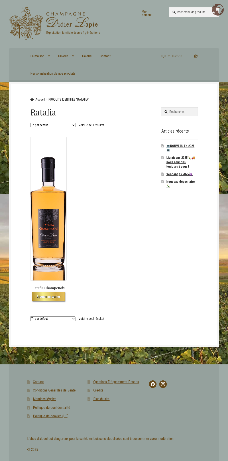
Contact (105, 56)
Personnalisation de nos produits (52, 73)
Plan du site (101, 399)
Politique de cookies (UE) (50, 416)
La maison (37, 56)
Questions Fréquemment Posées (116, 382)
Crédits (98, 390)
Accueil (40, 99)
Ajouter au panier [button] (48, 296)
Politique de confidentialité (51, 407)
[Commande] (52, 125)
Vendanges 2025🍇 (179, 174)
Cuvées (63, 56)
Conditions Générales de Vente (54, 390)
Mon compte (147, 13)
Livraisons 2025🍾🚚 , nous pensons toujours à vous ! (181, 162)
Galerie (87, 56)
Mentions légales (44, 399)
